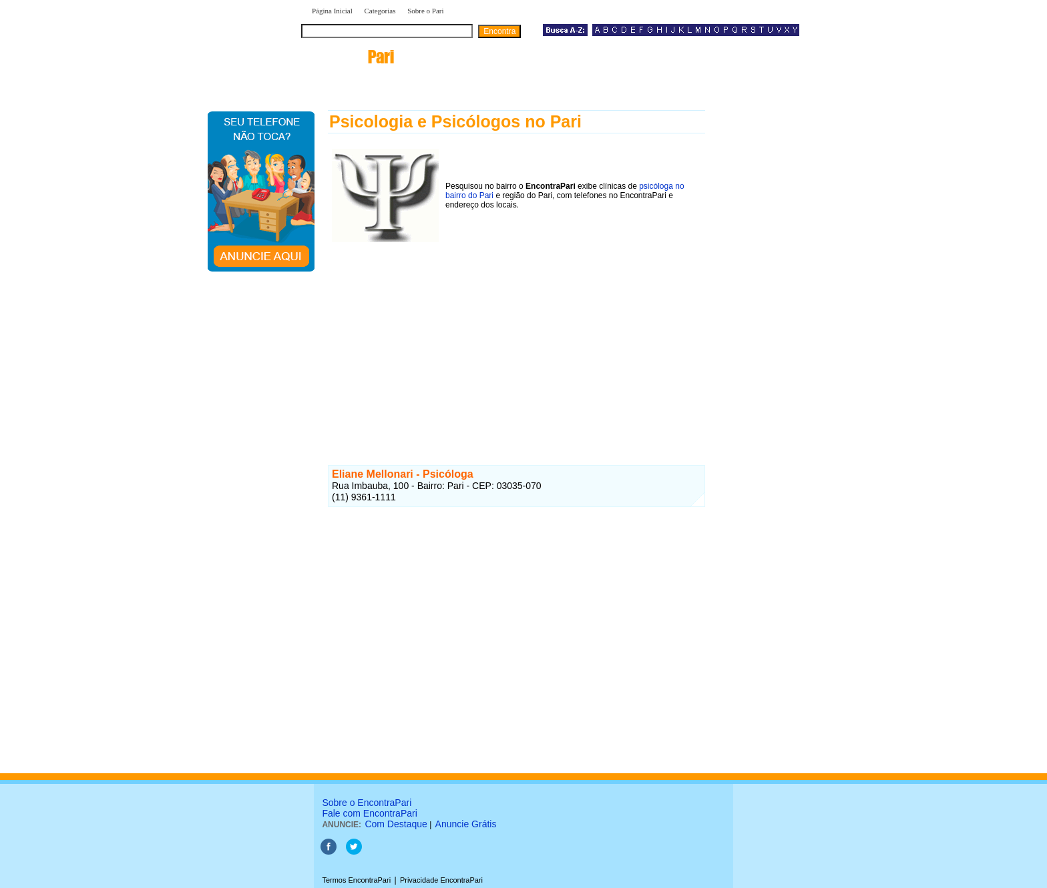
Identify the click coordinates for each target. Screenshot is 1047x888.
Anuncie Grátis (466, 824)
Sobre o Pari (425, 11)
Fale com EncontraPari (369, 813)
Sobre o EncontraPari (366, 802)
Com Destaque (396, 824)
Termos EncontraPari (356, 880)
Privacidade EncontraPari (441, 880)
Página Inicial (332, 11)
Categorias (379, 11)
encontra (350, 56)
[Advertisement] (516, 339)
